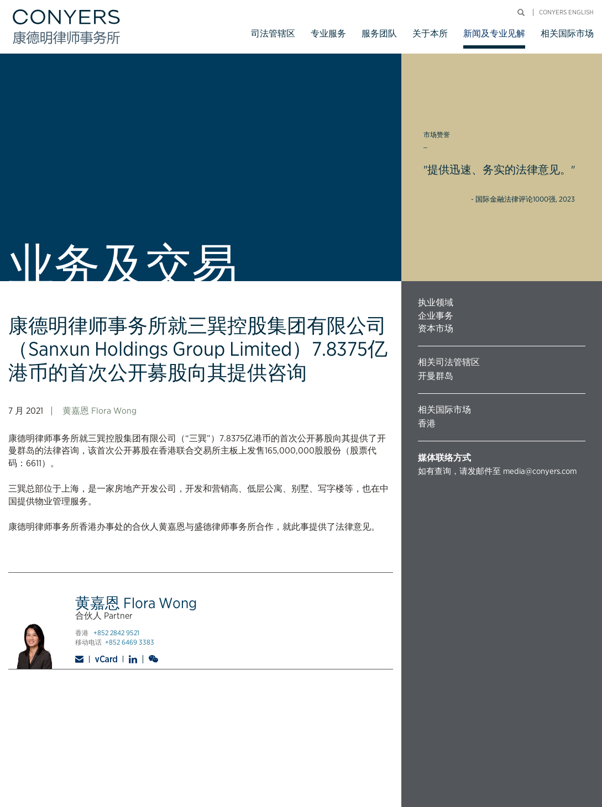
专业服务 (328, 33)
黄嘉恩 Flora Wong (99, 410)
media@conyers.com (540, 471)
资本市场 (435, 328)
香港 (427, 423)
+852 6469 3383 (129, 642)
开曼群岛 (435, 376)
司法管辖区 (273, 33)
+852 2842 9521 (116, 633)
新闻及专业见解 (494, 33)
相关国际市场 (567, 33)
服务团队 (379, 33)
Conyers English (566, 12)
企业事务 (435, 315)
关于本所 (430, 33)
